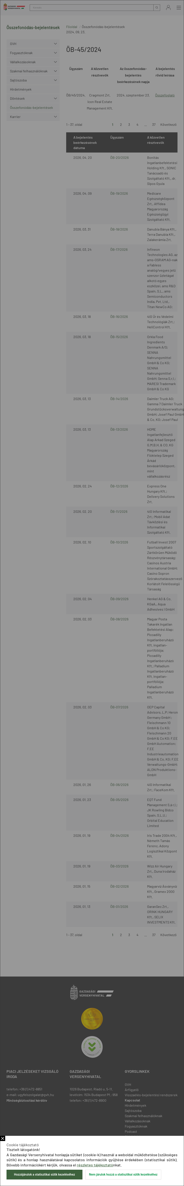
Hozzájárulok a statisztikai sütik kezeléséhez (44, 1174)
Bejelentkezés (168, 7)
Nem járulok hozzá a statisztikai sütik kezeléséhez (123, 1174)
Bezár (2, 1138)
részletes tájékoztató (95, 1165)
